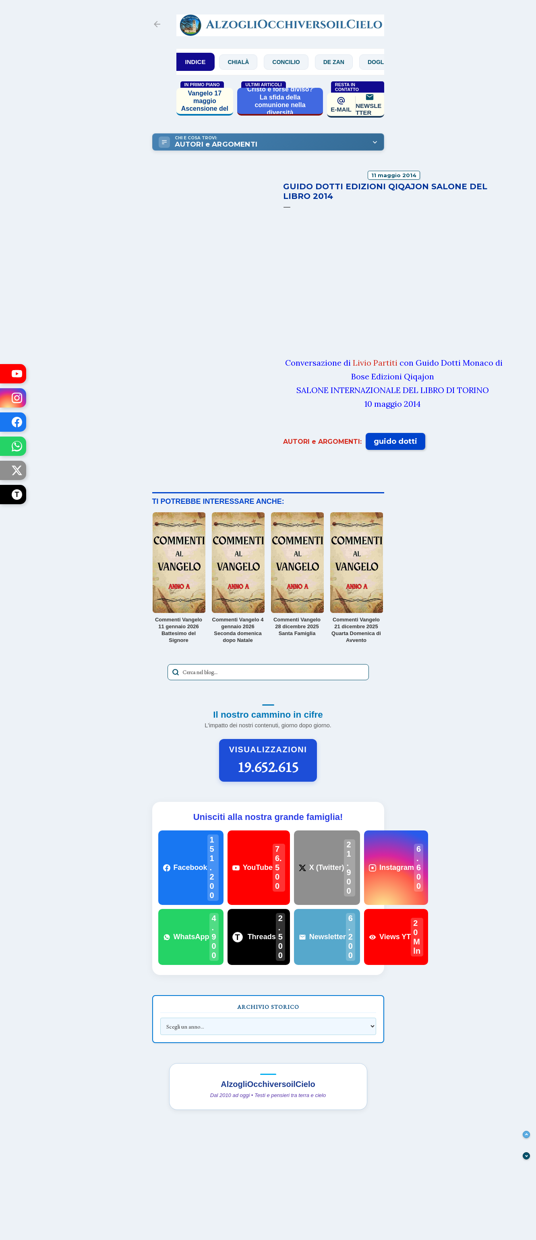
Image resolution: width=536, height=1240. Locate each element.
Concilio (298, 62)
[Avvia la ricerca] (175, 672)
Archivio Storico (268, 1006)
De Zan (345, 62)
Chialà (250, 62)
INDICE (195, 61)
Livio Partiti (375, 363)
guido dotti (395, 441)
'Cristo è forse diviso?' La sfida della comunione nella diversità (280, 101)
